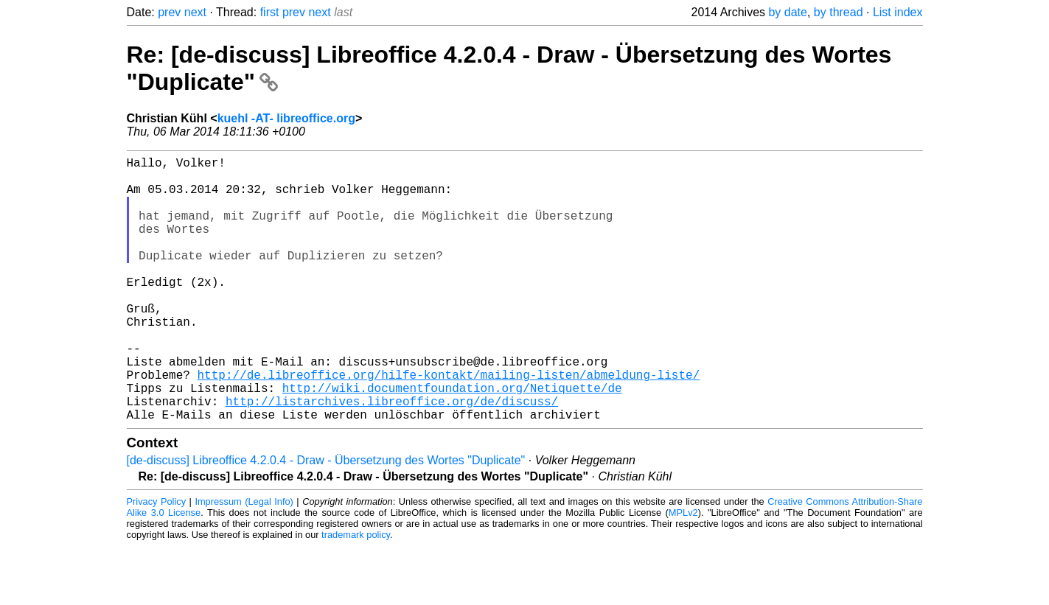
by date (787, 12)
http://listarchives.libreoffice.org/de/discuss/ (392, 457)
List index (898, 12)
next (195, 12)
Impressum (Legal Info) (244, 560)
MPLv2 (683, 571)
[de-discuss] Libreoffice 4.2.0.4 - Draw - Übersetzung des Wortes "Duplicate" (326, 519)
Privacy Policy (157, 560)
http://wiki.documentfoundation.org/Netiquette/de (452, 441)
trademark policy (355, 593)
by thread (838, 12)
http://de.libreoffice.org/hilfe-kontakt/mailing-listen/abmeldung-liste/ (449, 424)
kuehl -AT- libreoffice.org (286, 118)
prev (169, 12)
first (269, 12)
